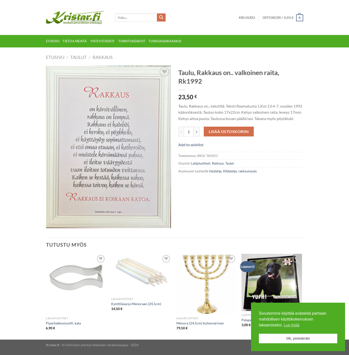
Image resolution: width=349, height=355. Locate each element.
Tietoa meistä (75, 41)
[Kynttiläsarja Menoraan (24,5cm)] (141, 274)
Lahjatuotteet (200, 163)
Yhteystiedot (102, 41)
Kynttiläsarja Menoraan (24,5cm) (136, 304)
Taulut (78, 57)
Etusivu (53, 41)
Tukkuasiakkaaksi (165, 41)
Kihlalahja (230, 171)
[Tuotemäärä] (188, 131)
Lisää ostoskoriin (229, 131)
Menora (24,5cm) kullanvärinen (200, 323)
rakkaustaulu (247, 171)
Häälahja (215, 171)
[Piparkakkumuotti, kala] (76, 284)
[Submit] (161, 17)
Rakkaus (103, 57)
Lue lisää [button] (291, 325)
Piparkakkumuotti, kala (63, 323)
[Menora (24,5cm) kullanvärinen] (206, 284)
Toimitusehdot (131, 41)
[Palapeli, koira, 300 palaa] (271, 282)
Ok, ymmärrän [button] (298, 338)
